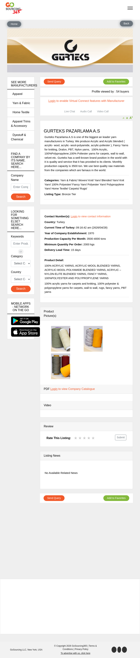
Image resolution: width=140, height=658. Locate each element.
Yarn (97, 180)
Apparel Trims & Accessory (20, 123)
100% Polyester (61, 184)
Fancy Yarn (79, 184)
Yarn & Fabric (20, 103)
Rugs (83, 188)
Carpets (74, 188)
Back (126, 23)
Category (17, 256)
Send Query (54, 81)
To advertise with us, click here (75, 653)
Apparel (16, 93)
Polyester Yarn (96, 184)
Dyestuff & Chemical (18, 137)
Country (16, 272)
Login (52, 100)
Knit (90, 180)
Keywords (17, 236)
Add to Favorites (116, 81)
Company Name (17, 177)
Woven (82, 180)
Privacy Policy (81, 649)
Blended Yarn (110, 180)
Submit (121, 437)
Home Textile (20, 112)
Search (21, 196)
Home (14, 24)
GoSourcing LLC (18, 649)
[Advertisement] (20, 407)
